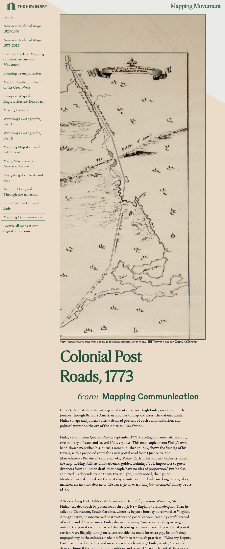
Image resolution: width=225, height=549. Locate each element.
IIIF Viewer (155, 341)
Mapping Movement (196, 6)
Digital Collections (186, 341)
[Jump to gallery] (63, 336)
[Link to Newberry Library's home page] (27, 6)
